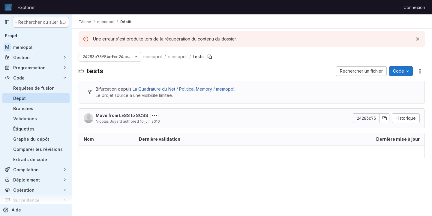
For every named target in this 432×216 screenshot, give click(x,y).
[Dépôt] (36, 98)
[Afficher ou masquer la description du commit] (155, 115)
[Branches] (36, 108)
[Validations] (36, 118)
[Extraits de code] (36, 159)
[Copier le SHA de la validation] (384, 118)
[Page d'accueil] (8, 7)
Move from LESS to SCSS (122, 115)
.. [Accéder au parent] (85, 151)
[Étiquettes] (36, 129)
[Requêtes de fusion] (36, 88)
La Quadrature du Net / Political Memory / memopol (184, 89)
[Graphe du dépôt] (36, 139)
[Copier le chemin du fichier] (210, 57)
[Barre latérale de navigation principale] (7, 22)
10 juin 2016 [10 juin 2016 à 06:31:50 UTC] (150, 121)
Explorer (26, 7)
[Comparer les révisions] (36, 149)
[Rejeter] (417, 39)
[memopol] (36, 47)
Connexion (414, 7)
